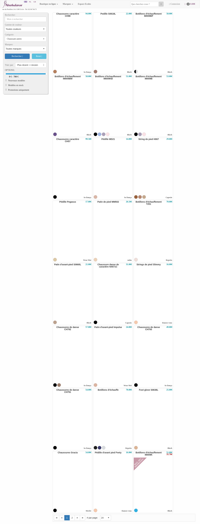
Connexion (174, 4)
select (43, 29)
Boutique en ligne (49, 4)
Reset (39, 56)
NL (30, 2)
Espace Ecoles (84, 4)
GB (35, 2)
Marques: (9, 44)
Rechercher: (10, 15)
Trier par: (9, 65)
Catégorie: (9, 34)
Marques (68, 4)
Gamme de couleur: (13, 25)
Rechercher (17, 56)
